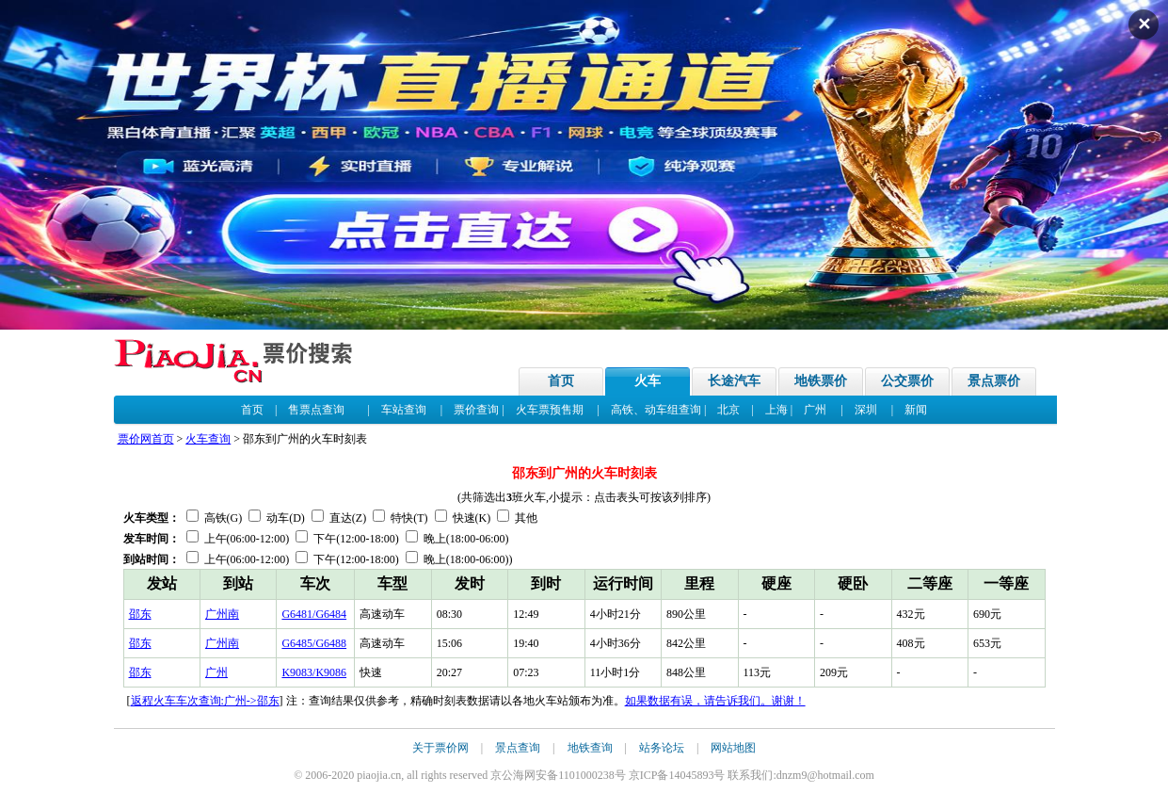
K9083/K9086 (313, 672)
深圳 (866, 409)
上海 (776, 409)
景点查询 (517, 747)
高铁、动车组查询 (656, 409)
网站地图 (733, 747)
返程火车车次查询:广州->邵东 (205, 700)
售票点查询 (316, 409)
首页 (561, 381)
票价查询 (476, 409)
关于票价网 (440, 747)
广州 (815, 409)
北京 (728, 409)
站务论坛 (661, 747)
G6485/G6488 (313, 643)
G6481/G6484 (313, 614)
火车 (647, 381)
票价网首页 (146, 438)
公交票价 (907, 381)
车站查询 (403, 409)
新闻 (915, 409)
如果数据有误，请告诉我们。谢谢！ (715, 700)
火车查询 (208, 438)
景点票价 (994, 381)
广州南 (222, 614)
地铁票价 (820, 381)
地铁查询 (590, 747)
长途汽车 (734, 381)
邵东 (140, 614)
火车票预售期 (550, 409)
